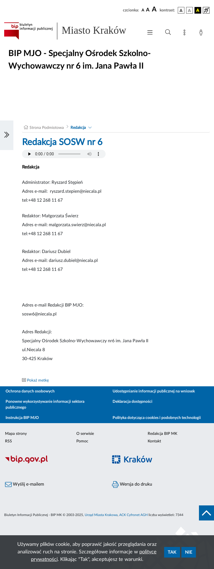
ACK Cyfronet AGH (133, 515)
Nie (188, 552)
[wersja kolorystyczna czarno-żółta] (197, 10)
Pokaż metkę (38, 380)
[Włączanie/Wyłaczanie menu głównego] (150, 33)
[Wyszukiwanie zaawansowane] (168, 32)
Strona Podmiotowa (47, 128)
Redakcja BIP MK (162, 434)
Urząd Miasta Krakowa (101, 515)
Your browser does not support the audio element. (64, 154)
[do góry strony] (206, 512)
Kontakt (154, 441)
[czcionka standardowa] (143, 10)
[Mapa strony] (185, 33)
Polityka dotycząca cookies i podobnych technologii (157, 418)
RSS (8, 441)
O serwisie (85, 434)
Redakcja (78, 128)
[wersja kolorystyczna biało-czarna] (189, 10)
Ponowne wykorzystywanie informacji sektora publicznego (45, 404)
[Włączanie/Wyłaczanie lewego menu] (6, 135)
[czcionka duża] (155, 9)
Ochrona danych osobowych (30, 391)
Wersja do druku (132, 484)
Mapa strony (16, 434)
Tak (172, 552)
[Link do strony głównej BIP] (70, 31)
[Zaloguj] (202, 33)
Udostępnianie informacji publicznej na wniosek (154, 391)
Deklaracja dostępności (132, 402)
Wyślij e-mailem (24, 484)
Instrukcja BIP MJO (22, 418)
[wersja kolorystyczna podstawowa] (181, 10)
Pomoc (82, 441)
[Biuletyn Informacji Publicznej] (53, 462)
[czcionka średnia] (147, 10)
